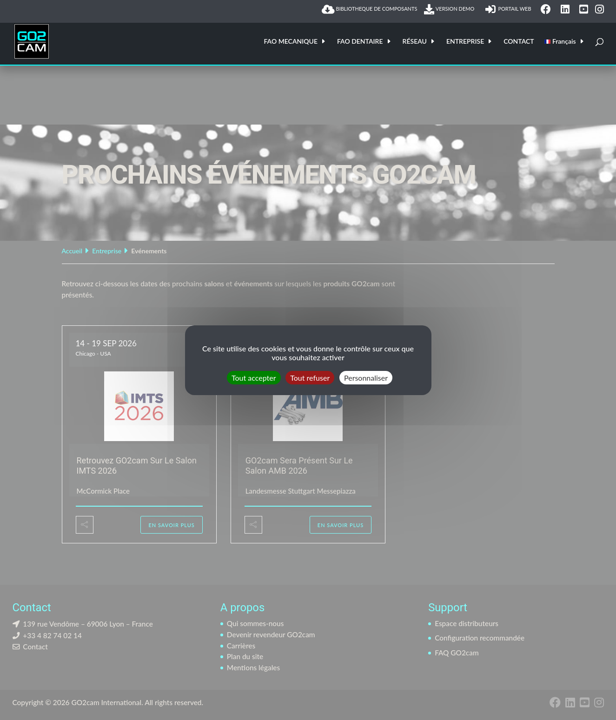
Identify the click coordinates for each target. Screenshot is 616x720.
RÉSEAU (415, 41)
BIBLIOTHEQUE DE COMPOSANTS (369, 9)
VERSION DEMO (451, 9)
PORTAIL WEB (509, 9)
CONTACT (518, 41)
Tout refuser (310, 377)
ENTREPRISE (465, 41)
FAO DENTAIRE (360, 41)
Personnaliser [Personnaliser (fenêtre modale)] (366, 377)
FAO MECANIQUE (291, 41)
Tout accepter (254, 377)
